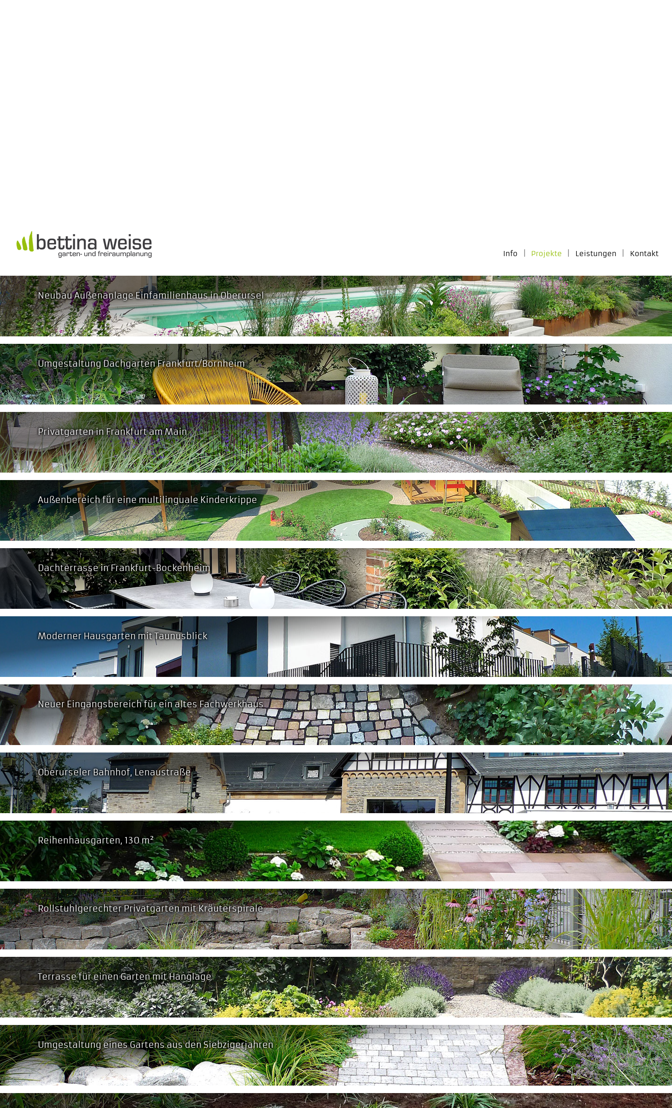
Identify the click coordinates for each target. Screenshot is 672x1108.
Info (510, 254)
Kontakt (644, 254)
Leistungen (595, 254)
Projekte (546, 254)
